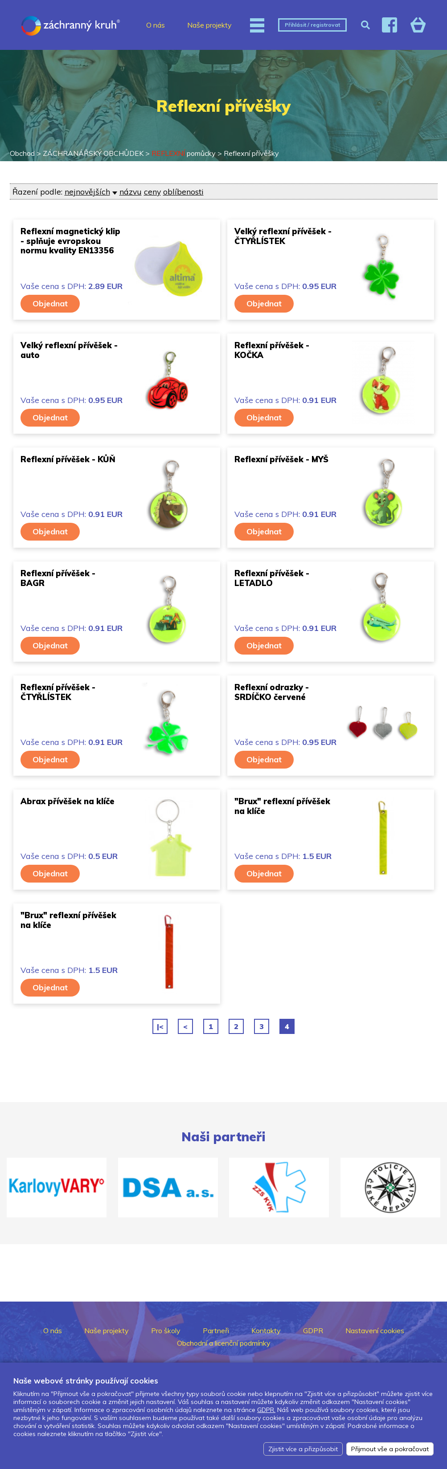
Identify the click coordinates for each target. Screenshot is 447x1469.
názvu (130, 191)
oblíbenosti (183, 191)
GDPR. (266, 1410)
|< (160, 1026)
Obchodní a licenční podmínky (224, 1343)
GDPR (313, 1330)
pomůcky (184, 153)
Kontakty (266, 1330)
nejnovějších (87, 191)
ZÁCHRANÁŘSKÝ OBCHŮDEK (93, 153)
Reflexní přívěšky (251, 153)
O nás (155, 24)
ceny (152, 191)
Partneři (216, 1330)
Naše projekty (209, 24)
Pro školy (165, 1330)
